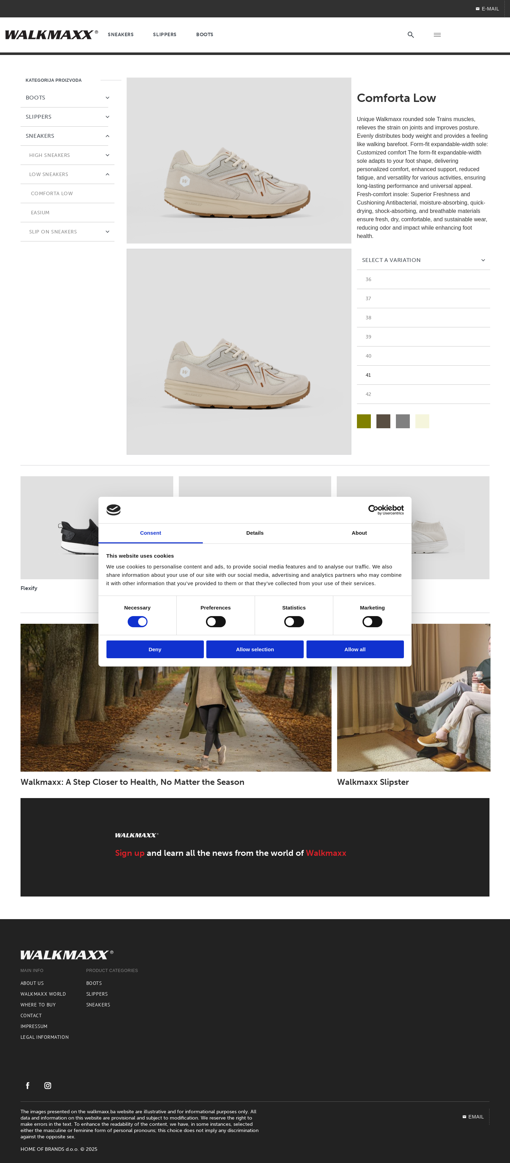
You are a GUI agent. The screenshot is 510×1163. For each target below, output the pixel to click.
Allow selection (255, 649)
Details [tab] (255, 533)
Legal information (45, 1037)
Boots (94, 983)
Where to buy (38, 1005)
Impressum (34, 1026)
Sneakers (98, 1005)
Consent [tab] (150, 533)
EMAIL (473, 1117)
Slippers (96, 994)
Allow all (355, 649)
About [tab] (359, 533)
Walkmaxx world (43, 994)
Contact (31, 1015)
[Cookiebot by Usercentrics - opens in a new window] (373, 510)
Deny (155, 649)
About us (32, 983)
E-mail (487, 8)
